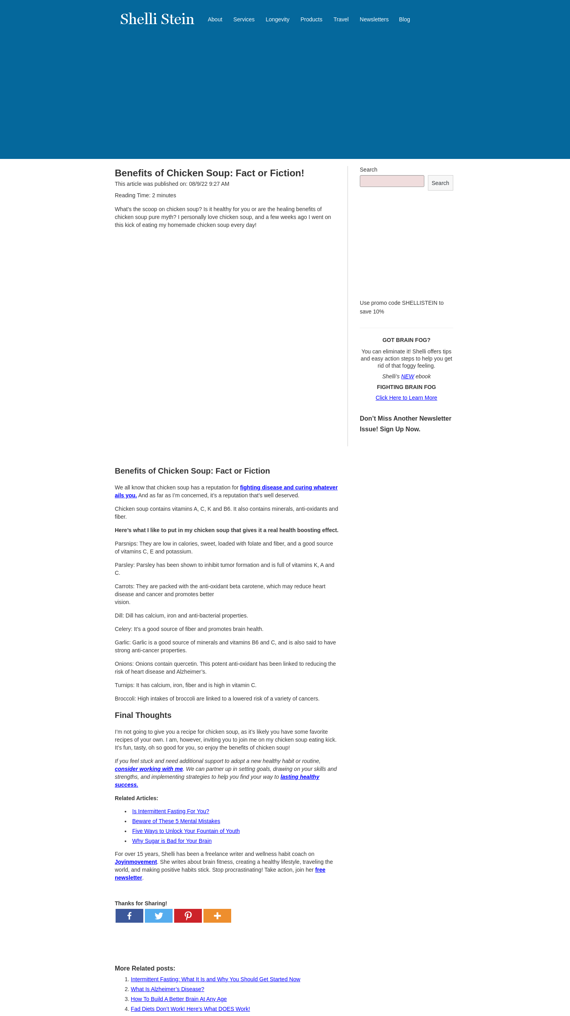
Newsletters (374, 19)
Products (311, 19)
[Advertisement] (285, 99)
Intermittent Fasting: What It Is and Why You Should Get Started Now (215, 979)
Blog (404, 19)
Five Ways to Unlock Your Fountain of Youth (186, 831)
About (215, 19)
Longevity (277, 19)
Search (368, 169)
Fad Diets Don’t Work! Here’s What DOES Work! (190, 1009)
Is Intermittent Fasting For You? (170, 811)
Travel (340, 19)
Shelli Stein (162, 23)
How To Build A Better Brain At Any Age (179, 999)
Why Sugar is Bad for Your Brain (172, 841)
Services (244, 19)
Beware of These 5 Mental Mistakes (176, 821)
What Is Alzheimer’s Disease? (167, 989)
